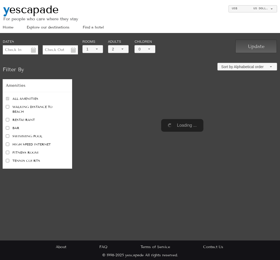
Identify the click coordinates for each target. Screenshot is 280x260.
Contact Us (213, 247)
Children (143, 42)
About (61, 247)
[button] (256, 46)
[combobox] (252, 8)
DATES (8, 42)
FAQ (103, 247)
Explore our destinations (48, 27)
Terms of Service (155, 247)
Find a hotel (93, 27)
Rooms (88, 42)
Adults (114, 42)
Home (8, 27)
